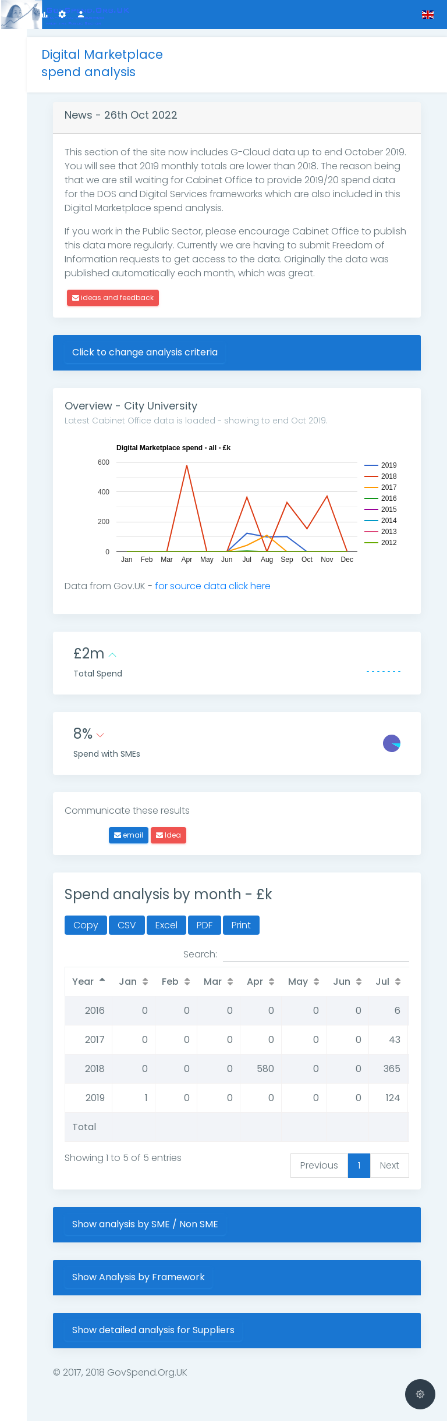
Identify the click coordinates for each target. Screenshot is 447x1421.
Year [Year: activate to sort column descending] (91, 973)
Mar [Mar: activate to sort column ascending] (221, 973)
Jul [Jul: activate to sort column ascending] (391, 973)
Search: (296, 946)
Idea (176, 827)
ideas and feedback (121, 289)
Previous (319, 1157)
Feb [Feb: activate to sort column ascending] (178, 973)
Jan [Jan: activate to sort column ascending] (136, 973)
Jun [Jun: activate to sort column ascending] (350, 973)
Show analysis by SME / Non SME (153, 1216)
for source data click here (221, 578)
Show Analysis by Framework (146, 1269)
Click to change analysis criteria (153, 344)
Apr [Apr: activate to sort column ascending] (263, 973)
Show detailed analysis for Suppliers (161, 1322)
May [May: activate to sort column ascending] (306, 973)
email (136, 827)
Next (389, 1157)
